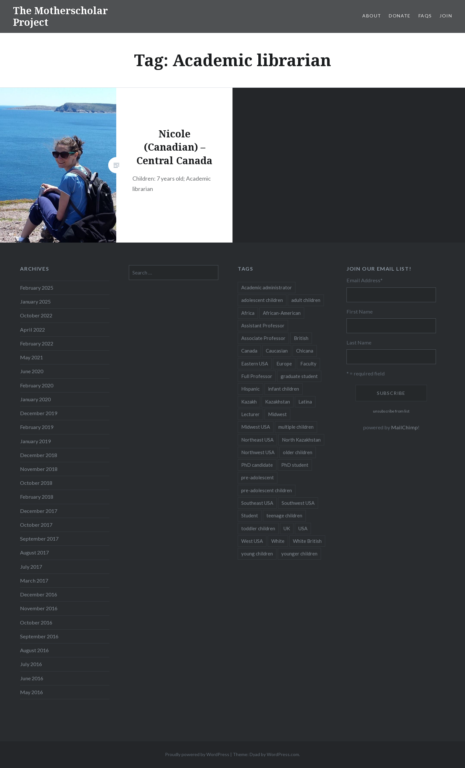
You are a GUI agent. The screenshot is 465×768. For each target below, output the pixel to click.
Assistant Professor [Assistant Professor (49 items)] (262, 325)
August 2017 (34, 552)
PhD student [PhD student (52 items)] (294, 465)
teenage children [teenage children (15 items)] (284, 515)
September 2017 (39, 538)
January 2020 (35, 399)
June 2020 (31, 371)
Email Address (364, 280)
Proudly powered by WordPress (197, 754)
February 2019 (36, 427)
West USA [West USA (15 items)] (252, 541)
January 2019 (35, 441)
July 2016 (31, 664)
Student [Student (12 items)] (249, 515)
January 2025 (35, 301)
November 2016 (38, 608)
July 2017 (31, 567)
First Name (359, 311)
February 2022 (36, 343)
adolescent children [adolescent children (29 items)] (262, 300)
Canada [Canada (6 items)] (249, 351)
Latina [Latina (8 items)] (305, 401)
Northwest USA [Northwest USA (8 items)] (257, 452)
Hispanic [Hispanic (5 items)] (250, 389)
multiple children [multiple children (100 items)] (296, 427)
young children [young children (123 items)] (257, 553)
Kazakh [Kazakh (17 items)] (249, 401)
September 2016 (39, 636)
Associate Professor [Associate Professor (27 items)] (263, 338)
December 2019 (38, 413)
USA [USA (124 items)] (302, 528)
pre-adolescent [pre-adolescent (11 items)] (257, 477)
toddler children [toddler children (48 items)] (258, 528)
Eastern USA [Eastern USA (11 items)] (254, 363)
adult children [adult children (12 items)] (305, 300)
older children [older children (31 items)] (297, 452)
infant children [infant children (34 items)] (283, 389)
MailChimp (404, 427)
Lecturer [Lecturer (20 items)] (250, 414)
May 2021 (31, 357)
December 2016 (38, 594)
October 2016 (36, 622)
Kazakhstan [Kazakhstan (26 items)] (277, 401)
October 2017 (36, 525)
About (371, 15)
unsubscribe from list (391, 411)
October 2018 (36, 483)
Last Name (358, 342)
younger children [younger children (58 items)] (299, 553)
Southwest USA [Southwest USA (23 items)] (298, 503)
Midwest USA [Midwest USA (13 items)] (255, 427)
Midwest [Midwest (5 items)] (277, 414)
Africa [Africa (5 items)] (247, 313)
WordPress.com (283, 754)
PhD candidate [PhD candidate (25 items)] (257, 465)
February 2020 (36, 385)
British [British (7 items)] (301, 338)
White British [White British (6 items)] (307, 541)
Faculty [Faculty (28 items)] (308, 363)
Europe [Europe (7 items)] (284, 363)
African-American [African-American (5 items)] (282, 313)
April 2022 (32, 329)
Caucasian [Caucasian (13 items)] (277, 351)
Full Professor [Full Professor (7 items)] (256, 376)
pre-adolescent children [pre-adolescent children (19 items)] (266, 490)
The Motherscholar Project (60, 16)
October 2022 (36, 315)
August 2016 (34, 650)
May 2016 (31, 692)
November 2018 (38, 469)
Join (445, 15)
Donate (399, 15)
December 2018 (38, 455)
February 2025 (36, 287)
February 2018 (36, 497)
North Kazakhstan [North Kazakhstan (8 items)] (301, 440)
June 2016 (31, 678)
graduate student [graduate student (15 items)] (299, 376)
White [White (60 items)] (277, 541)
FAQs (425, 15)
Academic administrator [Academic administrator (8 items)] (266, 287)
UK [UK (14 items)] (287, 528)
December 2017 (38, 511)
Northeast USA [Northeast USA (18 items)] (257, 440)
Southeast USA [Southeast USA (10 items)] (257, 503)
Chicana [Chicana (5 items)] (304, 351)
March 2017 (34, 580)
